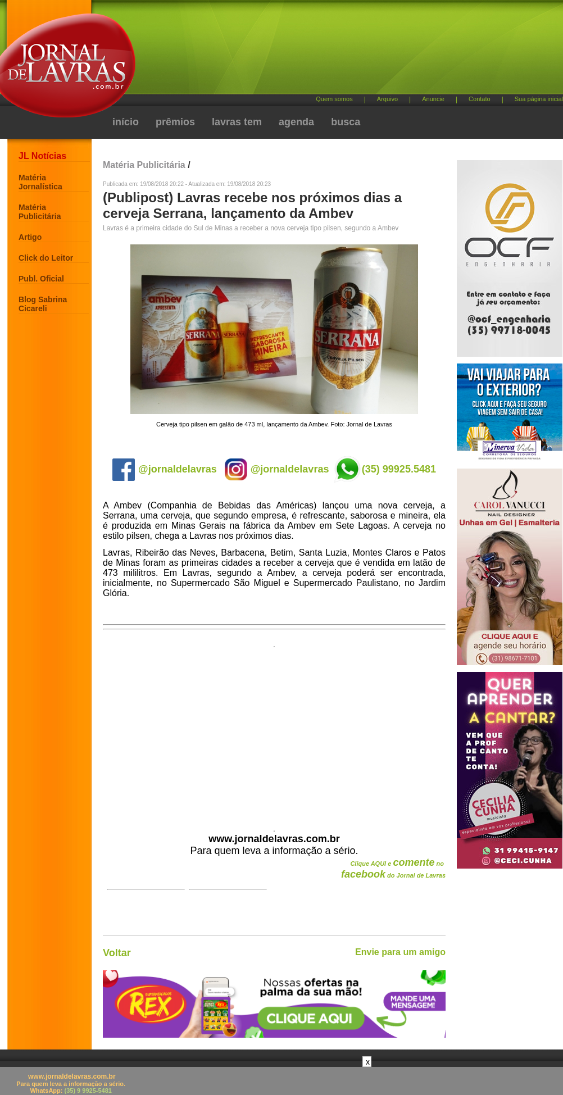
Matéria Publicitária (40, 212)
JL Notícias (42, 156)
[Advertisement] (299, 95)
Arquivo (387, 99)
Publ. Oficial (41, 278)
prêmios (175, 122)
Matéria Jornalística (40, 182)
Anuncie (433, 99)
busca (345, 122)
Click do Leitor (46, 257)
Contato (480, 99)
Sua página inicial (539, 99)
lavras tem (237, 122)
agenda (296, 122)
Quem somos (334, 99)
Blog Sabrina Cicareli (43, 304)
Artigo (30, 237)
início (125, 122)
